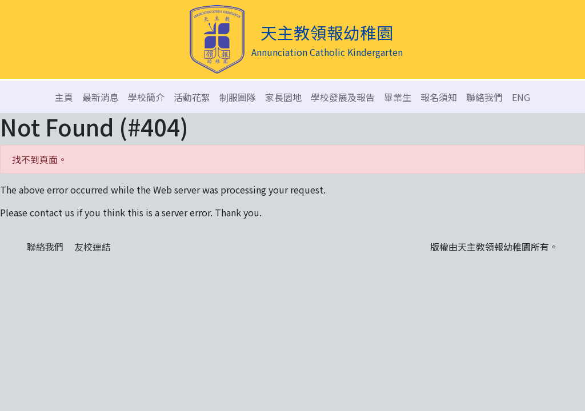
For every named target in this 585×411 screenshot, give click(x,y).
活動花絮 (192, 97)
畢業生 (397, 97)
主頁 (64, 97)
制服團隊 (237, 97)
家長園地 (283, 97)
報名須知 (438, 97)
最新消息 (100, 97)
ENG (521, 97)
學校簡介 (146, 97)
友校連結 (92, 246)
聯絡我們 (484, 97)
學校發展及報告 (343, 97)
